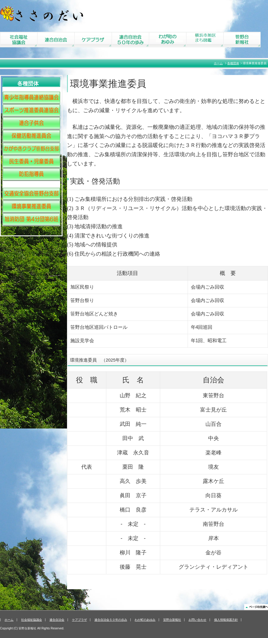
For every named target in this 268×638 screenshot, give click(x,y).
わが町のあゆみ (145, 619)
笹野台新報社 (172, 619)
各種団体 (233, 63)
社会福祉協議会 (31, 619)
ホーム (218, 63)
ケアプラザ (79, 619)
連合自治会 (56, 619)
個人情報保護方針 (226, 619)
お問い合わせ (197, 619)
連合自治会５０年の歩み (110, 619)
